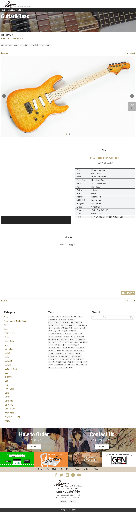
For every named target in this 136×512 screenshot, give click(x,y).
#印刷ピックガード (66, 328)
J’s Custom (4, 53)
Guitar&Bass (11, 10)
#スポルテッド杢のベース (67, 359)
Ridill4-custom (130, 53)
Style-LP (8, 365)
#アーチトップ (52, 319)
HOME (3, 10)
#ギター (16, 45)
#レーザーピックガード (69, 348)
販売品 (7, 421)
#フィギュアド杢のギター (55, 334)
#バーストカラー (25, 45)
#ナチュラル (71, 319)
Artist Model (9, 413)
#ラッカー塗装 (62, 331)
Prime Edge (9, 389)
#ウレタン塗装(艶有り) (55, 336)
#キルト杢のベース (81, 365)
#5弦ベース (81, 348)
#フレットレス (52, 356)
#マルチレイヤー (53, 359)
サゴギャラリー (6, 39)
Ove (6, 373)
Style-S (7, 353)
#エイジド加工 (63, 368)
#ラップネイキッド (73, 345)
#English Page (52, 331)
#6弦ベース (80, 359)
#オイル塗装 (52, 339)
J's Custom (9, 349)
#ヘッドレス (68, 342)
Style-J (7, 393)
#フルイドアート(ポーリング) (73, 334)
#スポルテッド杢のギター (55, 353)
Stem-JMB (9, 405)
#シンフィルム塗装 (54, 328)
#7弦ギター (66, 322)
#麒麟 (59, 351)
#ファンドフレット (79, 328)
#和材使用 (35, 45)
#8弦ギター (71, 365)
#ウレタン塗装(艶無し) (80, 342)
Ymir (6, 345)
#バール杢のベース (81, 362)
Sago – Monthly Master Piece (15, 321)
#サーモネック (52, 368)
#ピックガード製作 (60, 345)
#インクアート (69, 353)
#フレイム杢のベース (54, 317)
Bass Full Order (10, 409)
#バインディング (67, 317)
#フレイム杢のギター (77, 336)
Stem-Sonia (9, 341)
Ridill (6, 385)
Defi (6, 381)
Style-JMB (9, 401)
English (133, 105)
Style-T (7, 357)
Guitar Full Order (18, 39)
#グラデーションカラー (68, 325)
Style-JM (8, 361)
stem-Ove (8, 377)
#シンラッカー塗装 (76, 322)
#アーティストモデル (54, 348)
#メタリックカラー (54, 325)
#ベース (50, 345)
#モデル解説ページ (60, 365)
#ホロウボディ (73, 331)
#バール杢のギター (79, 351)
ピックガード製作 (12, 417)
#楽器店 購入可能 (82, 325)
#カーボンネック (67, 351)
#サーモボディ (78, 317)
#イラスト (66, 336)
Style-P (8, 397)
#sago (71, 368)
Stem (6, 325)
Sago (6, 317)
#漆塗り (50, 365)
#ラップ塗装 (62, 319)
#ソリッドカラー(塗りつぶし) (57, 362)
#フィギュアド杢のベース (77, 339)
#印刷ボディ (71, 362)
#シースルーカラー (6, 45)
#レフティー (52, 351)
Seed (6, 329)
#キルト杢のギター (45, 45)
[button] (132, 96)
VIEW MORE (34, 447)
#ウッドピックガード (54, 322)
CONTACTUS (128, 293)
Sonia (7, 337)
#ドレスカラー (52, 342)
